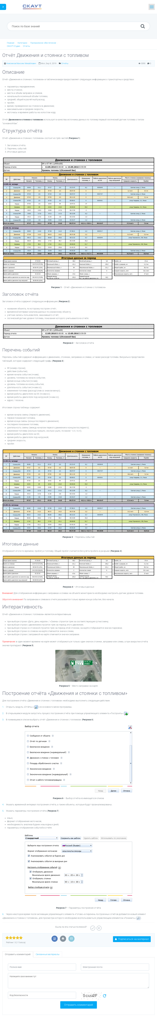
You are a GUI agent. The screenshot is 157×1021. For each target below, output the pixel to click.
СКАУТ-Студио (13, 46)
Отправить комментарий (78, 1004)
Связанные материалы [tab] (47, 954)
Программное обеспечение (43, 43)
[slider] (14, 938)
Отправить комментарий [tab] (18, 954)
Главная (10, 43)
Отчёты (26, 46)
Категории (22, 43)
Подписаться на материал (132, 939)
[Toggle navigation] (152, 7)
